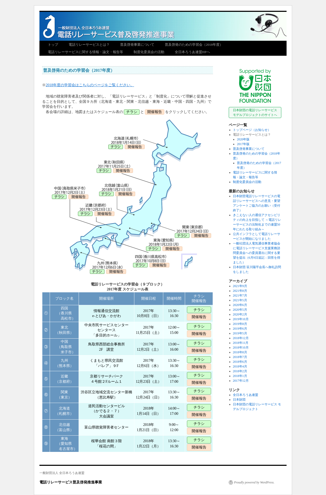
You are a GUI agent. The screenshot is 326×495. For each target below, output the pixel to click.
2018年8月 (240, 352)
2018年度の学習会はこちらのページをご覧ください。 (90, 85)
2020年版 (243, 139)
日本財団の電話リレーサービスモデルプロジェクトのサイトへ (255, 112)
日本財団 (239, 399)
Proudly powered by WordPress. (254, 482)
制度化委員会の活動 (149, 52)
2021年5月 (240, 300)
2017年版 (243, 144)
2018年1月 (240, 376)
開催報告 (199, 317)
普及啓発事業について (137, 45)
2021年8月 (240, 291)
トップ (53, 45)
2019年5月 (240, 333)
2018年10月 (241, 347)
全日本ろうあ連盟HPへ (192, 52)
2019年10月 (241, 319)
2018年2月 (240, 371)
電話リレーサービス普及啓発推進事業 (163, 22)
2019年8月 (240, 324)
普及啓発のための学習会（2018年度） (194, 45)
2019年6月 (240, 328)
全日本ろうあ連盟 (245, 395)
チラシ (199, 310)
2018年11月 (241, 343)
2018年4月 (240, 366)
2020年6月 (240, 305)
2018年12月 (241, 338)
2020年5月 (240, 310)
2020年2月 (240, 314)
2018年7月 (240, 357)
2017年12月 (241, 380)
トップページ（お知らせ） (252, 130)
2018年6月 (240, 362)
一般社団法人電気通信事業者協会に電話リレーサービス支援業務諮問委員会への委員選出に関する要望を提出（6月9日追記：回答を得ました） (256, 253)
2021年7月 (240, 295)
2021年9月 (240, 286)
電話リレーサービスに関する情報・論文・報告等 (85, 52)
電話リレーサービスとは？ (89, 45)
